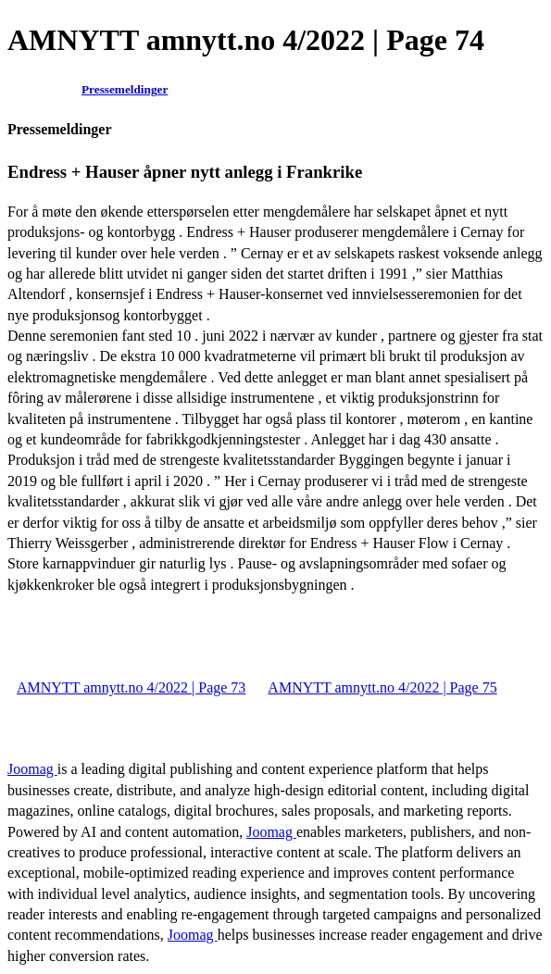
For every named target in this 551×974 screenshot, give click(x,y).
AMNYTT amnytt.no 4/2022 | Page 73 (131, 687)
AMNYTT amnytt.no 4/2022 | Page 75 (382, 687)
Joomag (32, 769)
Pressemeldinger (124, 89)
